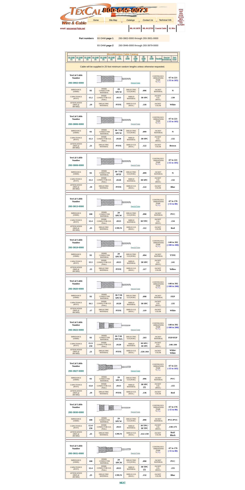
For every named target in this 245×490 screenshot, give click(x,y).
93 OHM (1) (135, 58)
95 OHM (151, 58)
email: (72, 28)
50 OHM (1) (71, 58)
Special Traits (135, 83)
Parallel (159, 59)
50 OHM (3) (87, 58)
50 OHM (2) (79, 58)
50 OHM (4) (95, 58)
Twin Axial (174, 58)
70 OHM (119, 58)
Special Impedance (166, 58)
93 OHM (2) (143, 58)
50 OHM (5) (103, 58)
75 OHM (127, 58)
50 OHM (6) (111, 58)
